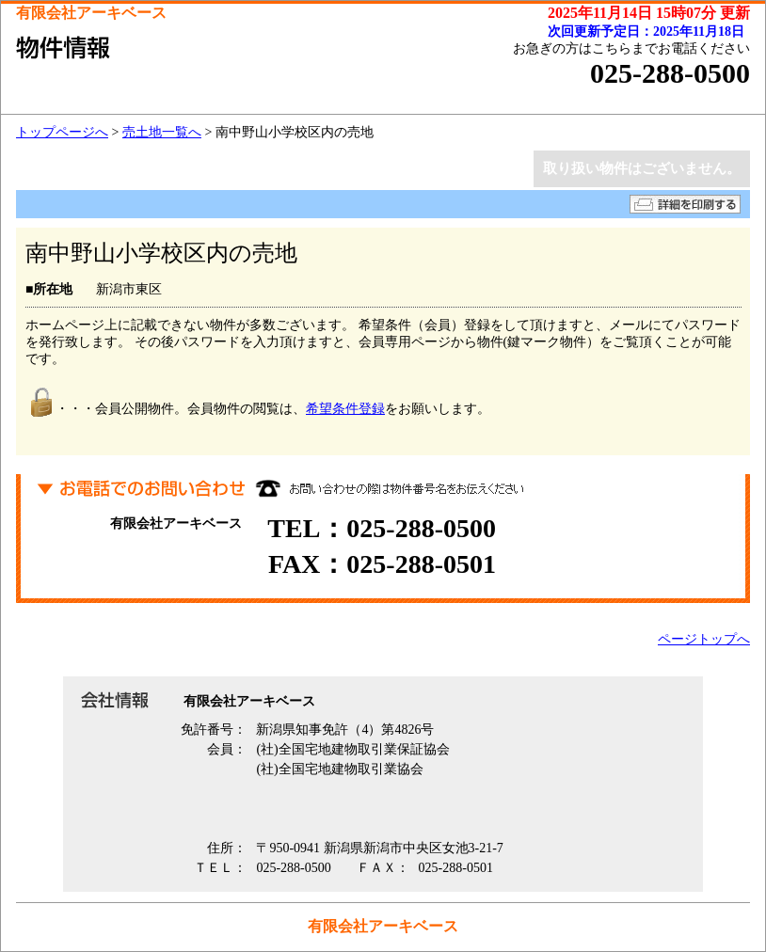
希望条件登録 (345, 409)
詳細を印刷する (685, 204)
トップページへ (62, 132)
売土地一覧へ (161, 132)
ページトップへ (704, 639)
